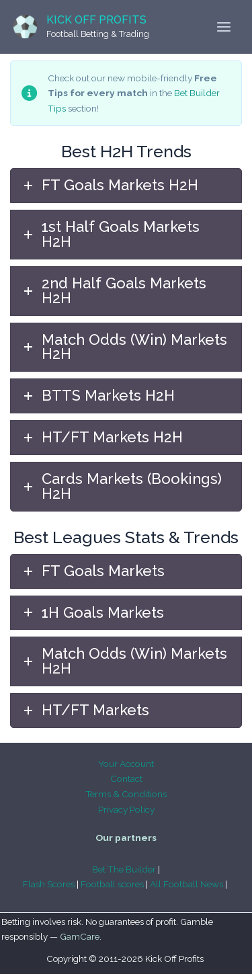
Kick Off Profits (96, 19)
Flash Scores (49, 884)
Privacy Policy (126, 809)
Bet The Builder (124, 869)
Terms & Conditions (126, 793)
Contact (126, 778)
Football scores (112, 884)
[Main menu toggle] (224, 27)
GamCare (79, 936)
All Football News (186, 884)
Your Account (126, 763)
